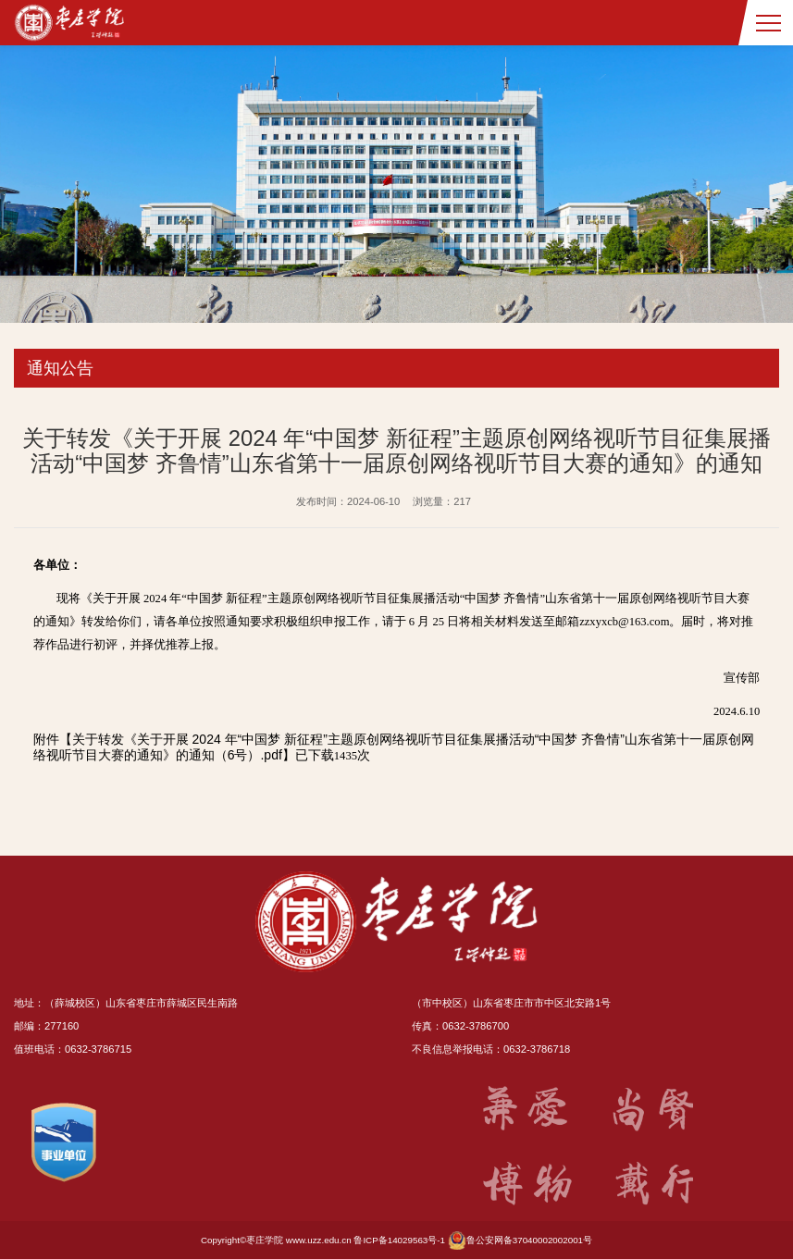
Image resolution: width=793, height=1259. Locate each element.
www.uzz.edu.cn (319, 1240)
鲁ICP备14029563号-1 (399, 1240)
